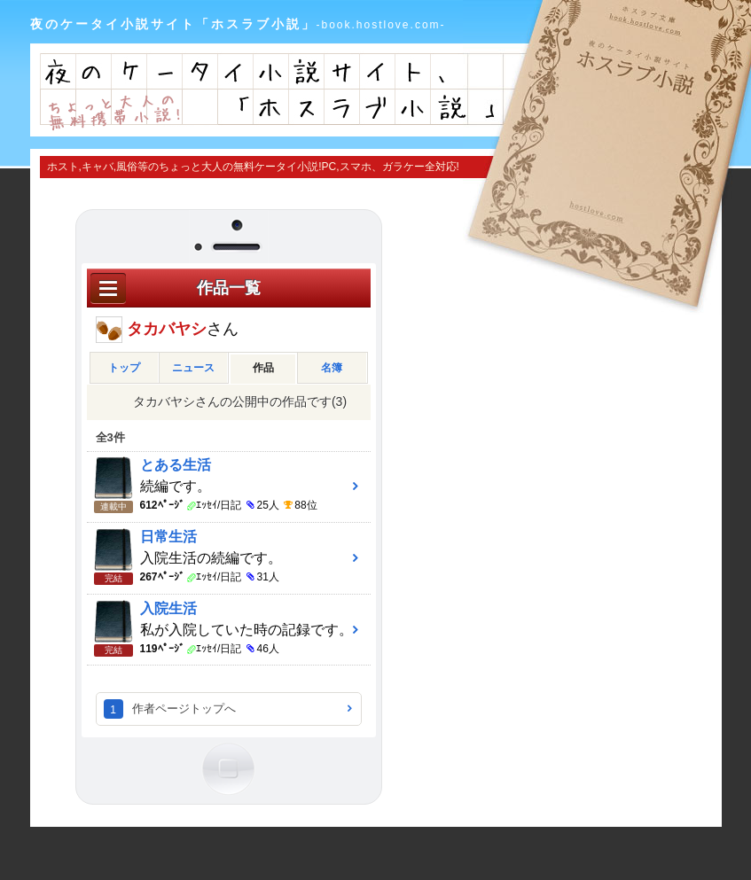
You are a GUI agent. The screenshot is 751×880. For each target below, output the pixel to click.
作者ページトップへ (184, 708)
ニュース (193, 368)
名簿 (331, 368)
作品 (263, 368)
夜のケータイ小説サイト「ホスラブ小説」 (238, 24)
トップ (124, 368)
